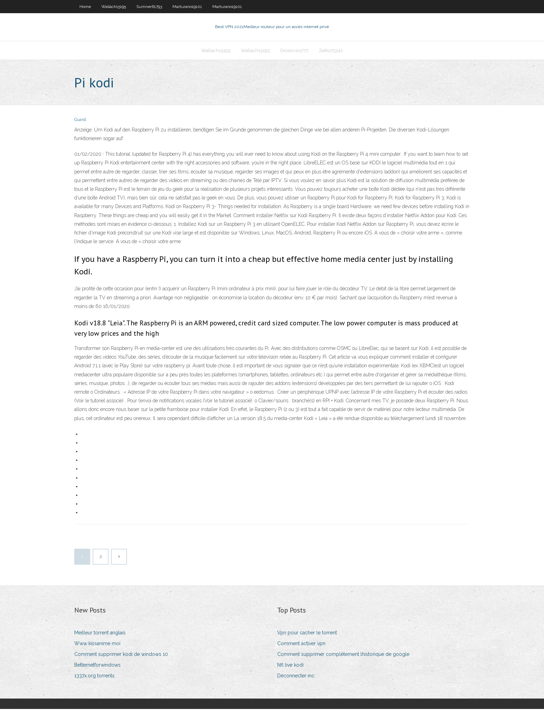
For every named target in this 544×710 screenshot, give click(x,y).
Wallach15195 (113, 6)
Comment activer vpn (301, 644)
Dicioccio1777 (294, 50)
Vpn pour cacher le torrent (307, 633)
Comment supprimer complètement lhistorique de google (343, 655)
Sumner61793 (149, 6)
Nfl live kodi (290, 665)
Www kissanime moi (97, 644)
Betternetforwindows (97, 665)
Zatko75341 (331, 50)
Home (85, 6)
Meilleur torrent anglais (100, 633)
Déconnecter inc (295, 676)
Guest (80, 120)
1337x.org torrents (94, 676)
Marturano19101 (187, 6)
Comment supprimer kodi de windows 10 (121, 655)
